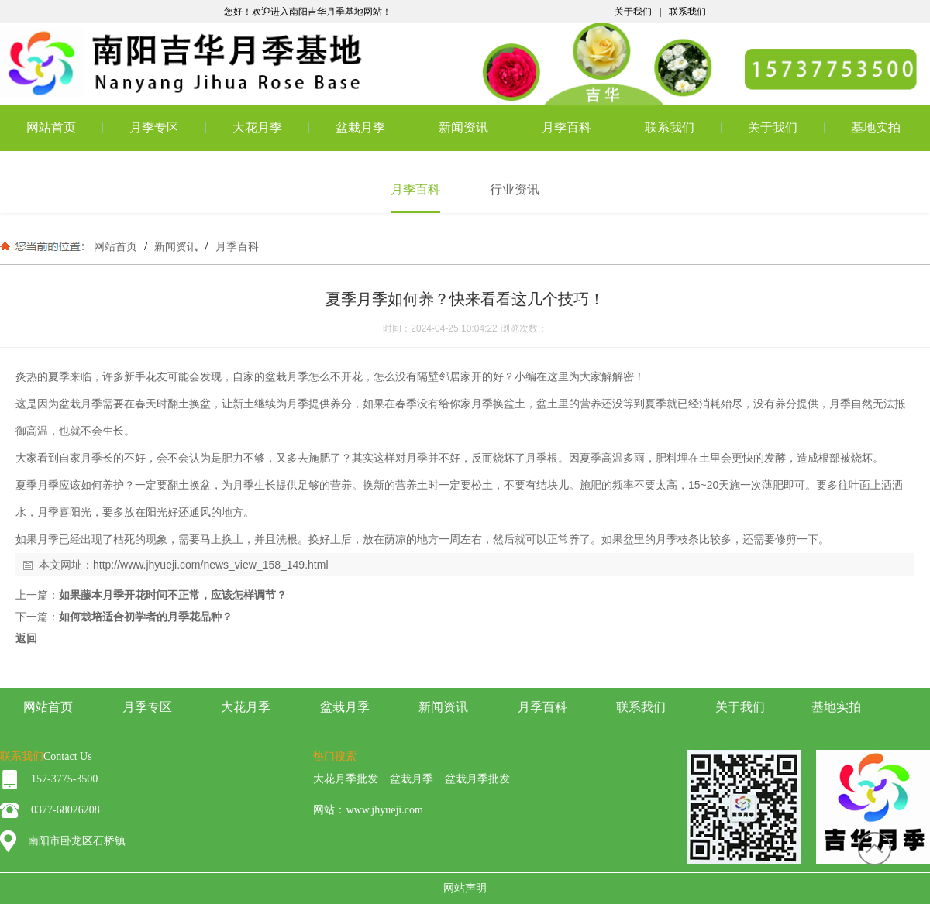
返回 (26, 638)
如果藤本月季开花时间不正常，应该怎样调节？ (173, 595)
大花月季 (257, 127)
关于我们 (633, 11)
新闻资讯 (463, 127)
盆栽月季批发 (477, 779)
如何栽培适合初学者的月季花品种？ (145, 616)
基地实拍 (876, 127)
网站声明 (465, 888)
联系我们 (687, 11)
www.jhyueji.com (384, 810)
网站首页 (51, 127)
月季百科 (566, 127)
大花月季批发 (345, 779)
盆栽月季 (360, 127)
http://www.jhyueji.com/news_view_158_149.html (211, 565)
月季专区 (154, 127)
